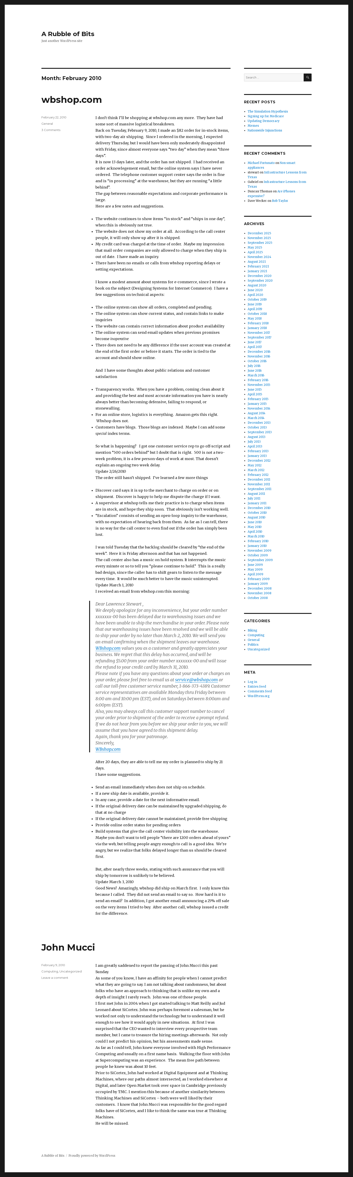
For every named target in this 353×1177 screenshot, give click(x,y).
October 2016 (257, 361)
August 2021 (257, 262)
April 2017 (255, 347)
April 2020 (255, 295)
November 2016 (259, 356)
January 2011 (257, 503)
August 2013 (256, 437)
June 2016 (255, 371)
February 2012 (258, 475)
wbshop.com (71, 99)
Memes (253, 126)
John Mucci (68, 947)
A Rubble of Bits (67, 34)
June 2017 (254, 342)
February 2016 (258, 380)
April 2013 (255, 446)
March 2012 (256, 470)
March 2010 (256, 536)
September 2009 (260, 560)
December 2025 (259, 233)
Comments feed (260, 691)
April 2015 (255, 394)
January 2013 (257, 456)
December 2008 (260, 588)
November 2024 (259, 257)
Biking (252, 630)
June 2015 (255, 390)
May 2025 (255, 247)
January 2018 (257, 328)
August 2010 (256, 517)
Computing (49, 971)
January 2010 (257, 546)
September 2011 (259, 489)
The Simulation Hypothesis (268, 111)
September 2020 (260, 281)
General (47, 123)
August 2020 (257, 285)
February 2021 (258, 266)
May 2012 (255, 465)
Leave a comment (54, 977)
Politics (253, 645)
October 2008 (258, 598)
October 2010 (257, 513)
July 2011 (254, 498)
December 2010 (259, 508)
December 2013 (259, 423)
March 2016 (256, 375)
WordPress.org (259, 696)
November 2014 (259, 408)
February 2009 (258, 579)
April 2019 (255, 309)
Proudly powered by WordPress (91, 1156)
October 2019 (257, 300)
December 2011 (259, 479)
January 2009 (258, 584)
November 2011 (259, 484)
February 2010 (258, 541)
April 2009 (255, 574)
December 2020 (260, 276)
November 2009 (259, 551)
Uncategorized (70, 971)
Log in (252, 682)
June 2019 (255, 304)
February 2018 (258, 323)
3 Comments (50, 130)
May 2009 (255, 569)
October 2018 (257, 314)
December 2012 (259, 461)
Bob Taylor (280, 201)
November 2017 (259, 333)
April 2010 (255, 532)
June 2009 (255, 565)
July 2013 (254, 442)
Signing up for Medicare (266, 116)
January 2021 (257, 271)
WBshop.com (108, 648)
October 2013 (257, 427)
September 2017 (259, 337)
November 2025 (259, 238)
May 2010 (255, 527)
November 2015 (259, 385)
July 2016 (254, 366)
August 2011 (256, 494)
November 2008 (259, 593)
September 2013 (260, 432)
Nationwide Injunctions (265, 130)
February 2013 (258, 451)
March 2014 (256, 418)
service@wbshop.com (196, 679)
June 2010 (255, 522)
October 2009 (258, 555)
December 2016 (259, 352)
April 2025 (255, 252)
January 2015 (257, 404)
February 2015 (258, 399)
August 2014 (256, 413)
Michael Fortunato (261, 163)
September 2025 (260, 243)
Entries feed (257, 687)
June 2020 (255, 290)
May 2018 (255, 318)
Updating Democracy (264, 121)
